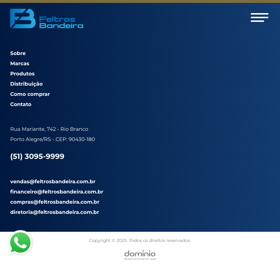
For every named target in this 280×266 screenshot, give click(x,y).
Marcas (19, 63)
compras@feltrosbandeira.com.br (54, 202)
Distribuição (26, 84)
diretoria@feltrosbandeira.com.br (54, 212)
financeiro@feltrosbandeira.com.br (56, 191)
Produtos (22, 73)
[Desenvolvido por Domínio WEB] (140, 255)
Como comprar (30, 94)
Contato (20, 104)
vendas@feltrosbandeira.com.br (53, 181)
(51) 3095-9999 (37, 156)
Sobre (18, 53)
